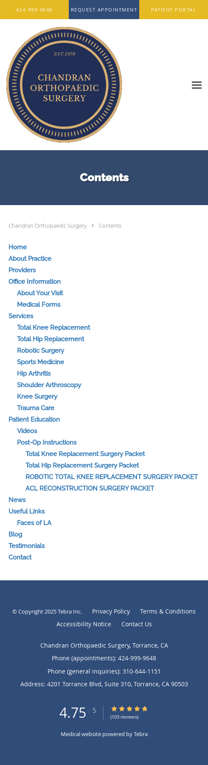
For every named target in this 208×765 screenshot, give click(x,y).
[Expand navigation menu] (196, 85)
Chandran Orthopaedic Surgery (48, 225)
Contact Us (136, 624)
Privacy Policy (111, 611)
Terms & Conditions (168, 611)
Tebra (141, 734)
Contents (110, 225)
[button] (104, 10)
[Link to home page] (86, 85)
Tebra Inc (69, 611)
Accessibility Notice (83, 624)
